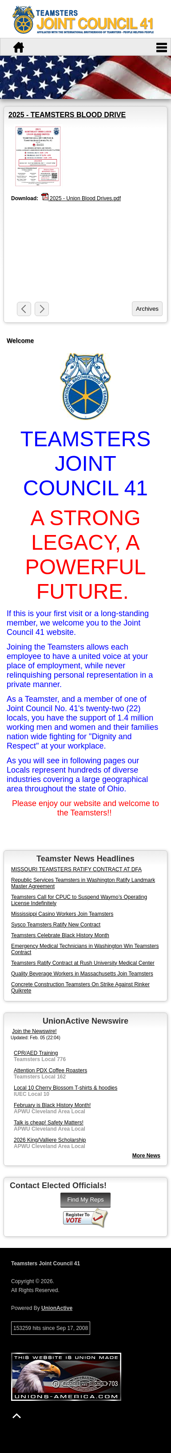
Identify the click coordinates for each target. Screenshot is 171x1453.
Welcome (20, 340)
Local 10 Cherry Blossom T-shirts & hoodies (65, 1088)
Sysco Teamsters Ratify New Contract (55, 925)
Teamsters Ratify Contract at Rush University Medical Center (83, 963)
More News (146, 1156)
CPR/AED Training (36, 1053)
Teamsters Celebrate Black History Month (60, 935)
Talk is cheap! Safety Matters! (49, 1123)
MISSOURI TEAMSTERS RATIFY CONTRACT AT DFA (76, 869)
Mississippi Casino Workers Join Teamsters (62, 914)
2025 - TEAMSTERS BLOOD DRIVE (67, 115)
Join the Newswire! (34, 1031)
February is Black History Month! (52, 1105)
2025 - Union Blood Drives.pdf (81, 198)
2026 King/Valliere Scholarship (50, 1140)
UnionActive (56, 1308)
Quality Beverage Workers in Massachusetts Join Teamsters (82, 974)
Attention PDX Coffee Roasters (50, 1070)
